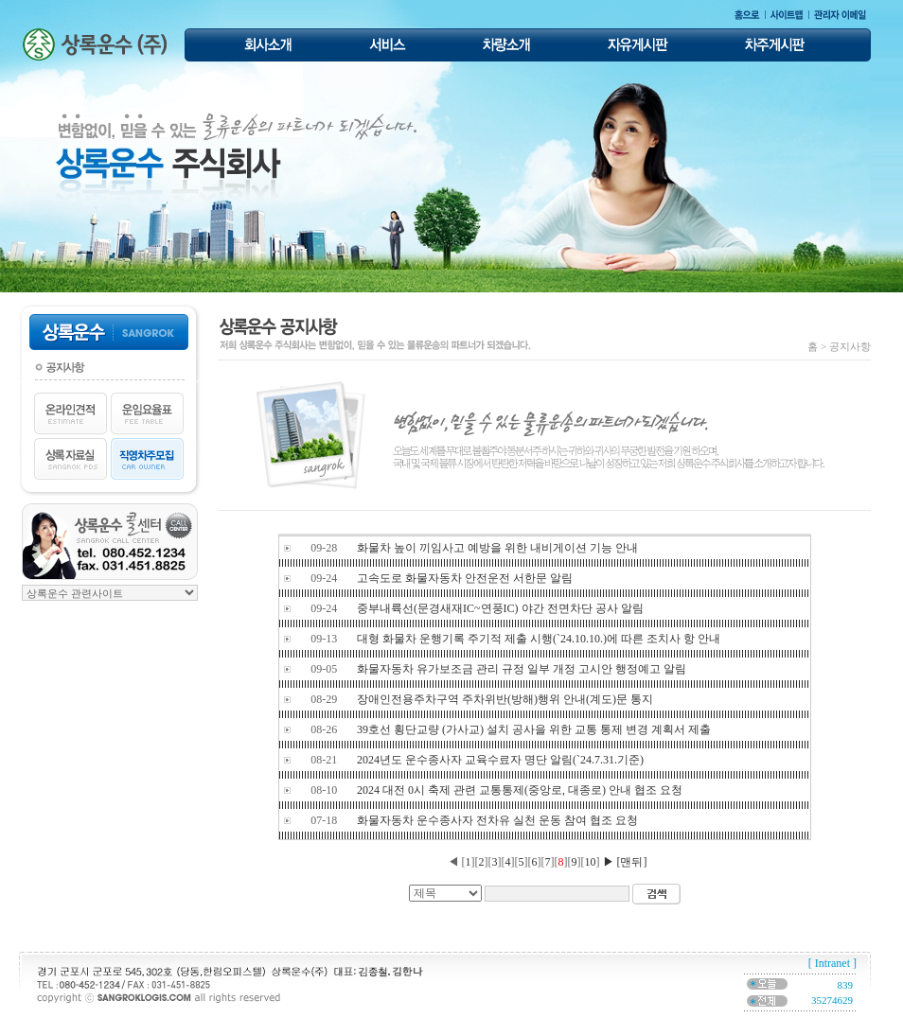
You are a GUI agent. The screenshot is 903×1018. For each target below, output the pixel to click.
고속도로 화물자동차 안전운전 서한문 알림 (465, 578)
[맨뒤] (632, 862)
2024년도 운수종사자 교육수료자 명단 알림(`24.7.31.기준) (500, 759)
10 (590, 862)
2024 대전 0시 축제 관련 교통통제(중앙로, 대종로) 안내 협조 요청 (519, 790)
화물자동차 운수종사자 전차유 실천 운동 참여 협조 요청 (497, 820)
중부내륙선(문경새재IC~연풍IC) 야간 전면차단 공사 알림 (500, 608)
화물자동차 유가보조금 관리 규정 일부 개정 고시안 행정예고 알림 (521, 669)
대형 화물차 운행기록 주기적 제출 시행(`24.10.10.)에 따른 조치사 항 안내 (538, 638)
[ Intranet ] (832, 963)
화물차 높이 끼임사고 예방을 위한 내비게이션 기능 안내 (497, 547)
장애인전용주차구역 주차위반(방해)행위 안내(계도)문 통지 (505, 699)
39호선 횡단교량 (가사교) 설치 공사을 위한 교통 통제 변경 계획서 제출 (534, 729)
